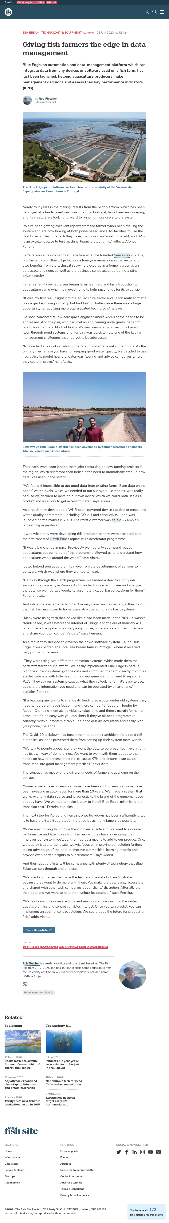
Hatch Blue (58, 539)
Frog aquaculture (30, 2)
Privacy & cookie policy (74, 1195)
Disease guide (69, 1151)
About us (65, 1164)
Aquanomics (12, 1182)
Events (64, 1157)
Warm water (12, 1157)
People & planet (14, 1170)
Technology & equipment (61, 32)
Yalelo (116, 520)
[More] (162, 12)
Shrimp (51, 2)
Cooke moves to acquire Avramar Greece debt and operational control (22, 1064)
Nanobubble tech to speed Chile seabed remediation (64, 1082)
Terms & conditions (72, 1189)
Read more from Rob (38, 992)
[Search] (154, 12)
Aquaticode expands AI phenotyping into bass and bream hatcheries (21, 1084)
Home (8, 1151)
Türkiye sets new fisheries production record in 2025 (22, 1103)
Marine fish (31, 947)
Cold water (11, 1164)
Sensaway (122, 255)
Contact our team (71, 1176)
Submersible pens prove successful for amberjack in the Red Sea (63, 1064)
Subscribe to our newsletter (77, 1170)
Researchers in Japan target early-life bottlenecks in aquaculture (60, 1101)
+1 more (88, 32)
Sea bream (31, 32)
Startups (10, 1176)
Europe (102, 947)
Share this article (39, 930)
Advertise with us (71, 1182)
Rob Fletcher (48, 99)
